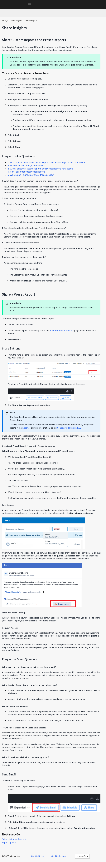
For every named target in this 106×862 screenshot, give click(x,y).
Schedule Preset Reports (14, 839)
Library (25, 428)
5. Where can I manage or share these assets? (31, 175)
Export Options (9, 842)
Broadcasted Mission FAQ (68, 428)
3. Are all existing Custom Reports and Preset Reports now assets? (41, 168)
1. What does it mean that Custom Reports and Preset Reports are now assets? (47, 162)
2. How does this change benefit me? (26, 165)
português (82, 856)
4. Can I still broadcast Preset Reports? (27, 171)
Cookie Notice (37, 856)
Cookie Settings (58, 856)
